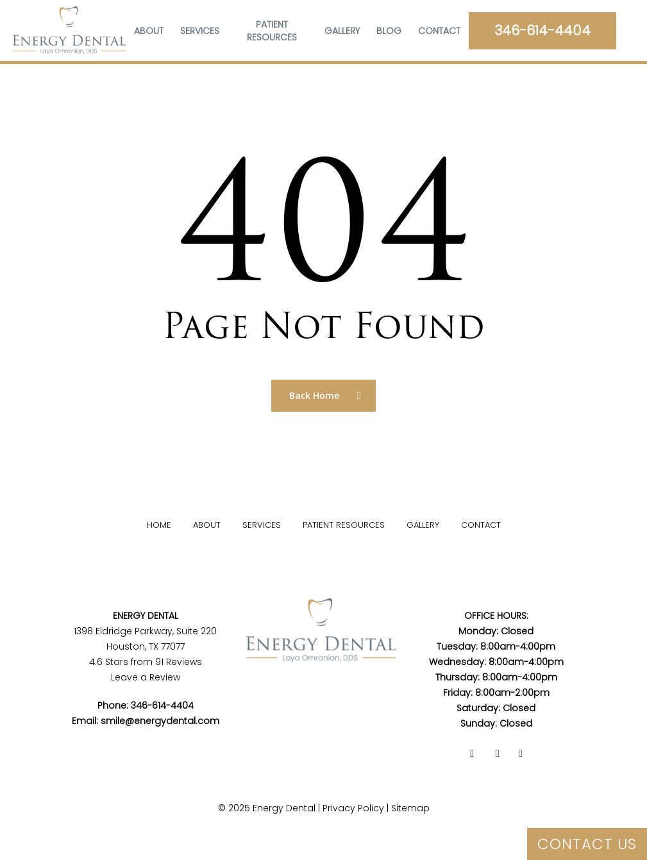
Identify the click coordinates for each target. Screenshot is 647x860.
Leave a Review (145, 677)
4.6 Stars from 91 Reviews (145, 661)
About (207, 525)
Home (159, 525)
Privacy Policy (353, 808)
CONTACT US (587, 844)
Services (261, 525)
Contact (481, 525)
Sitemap (410, 808)
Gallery (423, 525)
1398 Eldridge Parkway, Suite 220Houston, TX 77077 (145, 631)
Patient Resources (344, 525)
